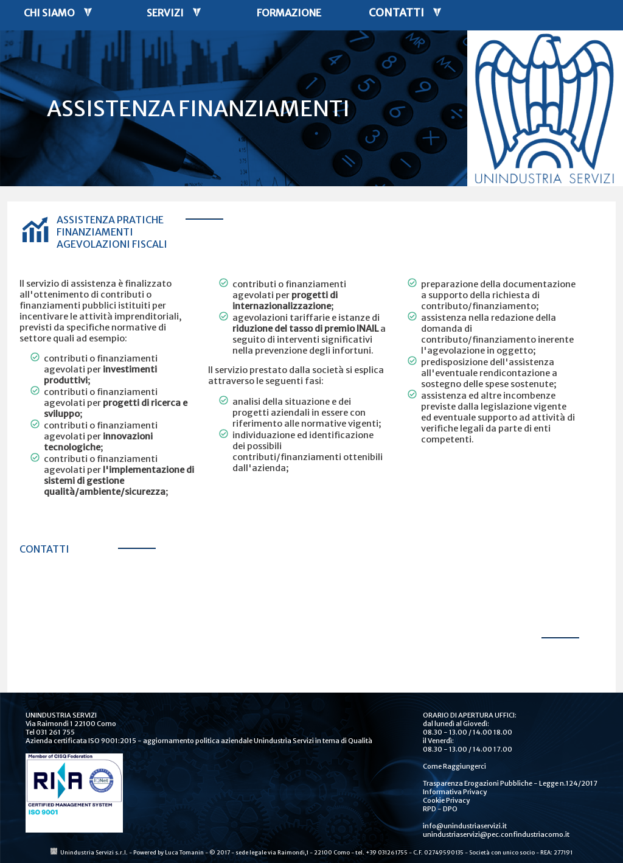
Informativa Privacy (455, 792)
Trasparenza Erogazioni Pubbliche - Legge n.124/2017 (510, 783)
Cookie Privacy (446, 800)
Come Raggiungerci (454, 766)
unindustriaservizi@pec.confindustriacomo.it (496, 834)
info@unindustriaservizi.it (465, 826)
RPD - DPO (440, 809)
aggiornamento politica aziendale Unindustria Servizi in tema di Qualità (257, 740)
